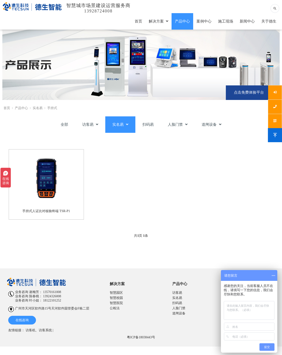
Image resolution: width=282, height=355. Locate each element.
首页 (138, 21)
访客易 (90, 124)
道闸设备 (211, 124)
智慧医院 (116, 303)
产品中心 (182, 21)
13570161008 (52, 292)
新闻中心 (247, 21)
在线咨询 (22, 320)
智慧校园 (116, 298)
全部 (64, 124)
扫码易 (148, 124)
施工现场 (225, 21)
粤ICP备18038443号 (141, 337)
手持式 (52, 108)
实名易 (38, 108)
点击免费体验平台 (249, 92)
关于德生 (268, 21)
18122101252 (52, 300)
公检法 (115, 308)
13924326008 (52, 296)
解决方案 (158, 21)
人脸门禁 (178, 124)
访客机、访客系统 (39, 330)
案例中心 (204, 21)
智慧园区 (116, 292)
